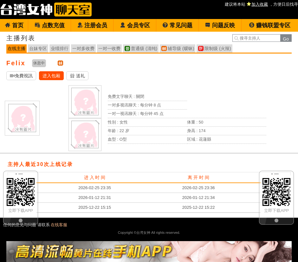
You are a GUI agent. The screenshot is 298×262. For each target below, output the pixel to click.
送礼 (77, 76)
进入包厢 (51, 75)
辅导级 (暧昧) (181, 48)
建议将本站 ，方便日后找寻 (261, 4)
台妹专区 (38, 48)
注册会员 (92, 25)
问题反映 (220, 25)
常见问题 (177, 25)
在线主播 (16, 48)
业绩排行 (59, 48)
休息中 (39, 63)
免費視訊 (21, 76)
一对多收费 (83, 48)
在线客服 (59, 224)
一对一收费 (109, 48)
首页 (14, 25)
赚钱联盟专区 (269, 25)
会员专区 (135, 25)
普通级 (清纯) (144, 48)
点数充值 (50, 25)
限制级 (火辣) (217, 48)
